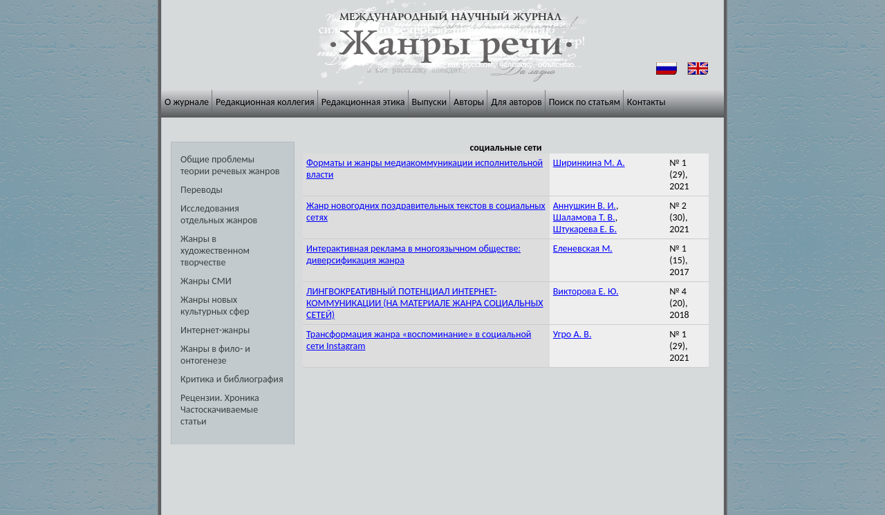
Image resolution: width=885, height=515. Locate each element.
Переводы (201, 190)
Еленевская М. (583, 248)
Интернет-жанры (215, 330)
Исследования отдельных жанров (218, 214)
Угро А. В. (572, 334)
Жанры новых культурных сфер (215, 305)
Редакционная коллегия (265, 102)
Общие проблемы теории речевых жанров (230, 165)
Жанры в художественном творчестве (215, 250)
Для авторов (516, 102)
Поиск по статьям (584, 102)
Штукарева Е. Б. (585, 229)
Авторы (469, 102)
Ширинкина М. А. (589, 163)
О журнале (187, 102)
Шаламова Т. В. (584, 217)
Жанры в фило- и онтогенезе (215, 354)
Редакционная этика (363, 102)
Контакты (646, 102)
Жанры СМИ (206, 281)
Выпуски (429, 102)
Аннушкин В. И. (584, 206)
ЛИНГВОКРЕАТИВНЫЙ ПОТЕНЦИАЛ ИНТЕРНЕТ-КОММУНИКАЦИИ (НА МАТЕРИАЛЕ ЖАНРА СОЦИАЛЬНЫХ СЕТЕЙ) (424, 303)
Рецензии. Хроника (219, 398)
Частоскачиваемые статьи (219, 415)
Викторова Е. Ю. (586, 291)
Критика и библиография (231, 379)
